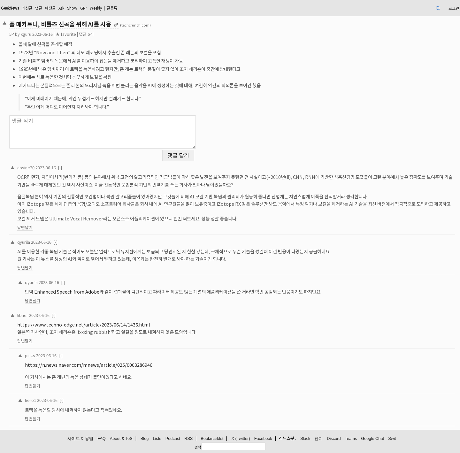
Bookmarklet (212, 438)
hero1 (30, 400)
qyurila (23, 242)
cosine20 (25, 168)
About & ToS (121, 438)
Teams (351, 438)
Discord (334, 438)
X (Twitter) (240, 438)
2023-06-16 (45, 168)
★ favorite (66, 34)
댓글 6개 (86, 34)
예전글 (50, 8)
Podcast (172, 438)
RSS (188, 438)
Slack (305, 438)
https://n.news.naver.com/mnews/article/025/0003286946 (88, 364)
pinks (30, 355)
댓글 (38, 8)
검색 (198, 446)
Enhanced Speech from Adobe (66, 291)
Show (72, 8)
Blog (145, 438)
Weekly (96, 8)
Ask (61, 8)
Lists (157, 438)
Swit (392, 438)
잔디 (318, 438)
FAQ (101, 438)
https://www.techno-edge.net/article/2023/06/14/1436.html (83, 324)
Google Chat (372, 438)
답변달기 (25, 227)
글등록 (112, 8)
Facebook (263, 438)
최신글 (27, 8)
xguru (26, 34)
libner (22, 315)
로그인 (453, 8)
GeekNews (10, 8)
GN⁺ (83, 8)
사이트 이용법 (80, 438)
